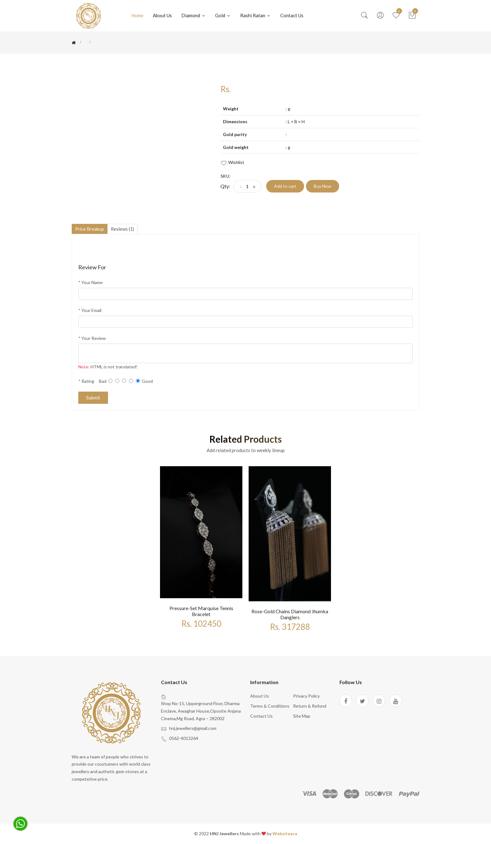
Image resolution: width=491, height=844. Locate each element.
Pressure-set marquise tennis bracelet (201, 611)
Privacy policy (306, 696)
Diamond (193, 15)
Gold (223, 15)
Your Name (90, 283)
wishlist (232, 163)
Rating (86, 381)
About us (259, 696)
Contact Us (261, 716)
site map (301, 716)
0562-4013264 (183, 738)
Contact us (291, 15)
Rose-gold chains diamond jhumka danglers (289, 614)
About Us (162, 15)
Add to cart (285, 186)
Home (137, 15)
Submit (93, 398)
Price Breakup (90, 229)
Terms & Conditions (269, 706)
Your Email (89, 311)
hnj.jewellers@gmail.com (192, 728)
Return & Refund (309, 706)
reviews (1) (125, 229)
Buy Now (322, 186)
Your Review (92, 338)
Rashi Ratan (255, 15)
